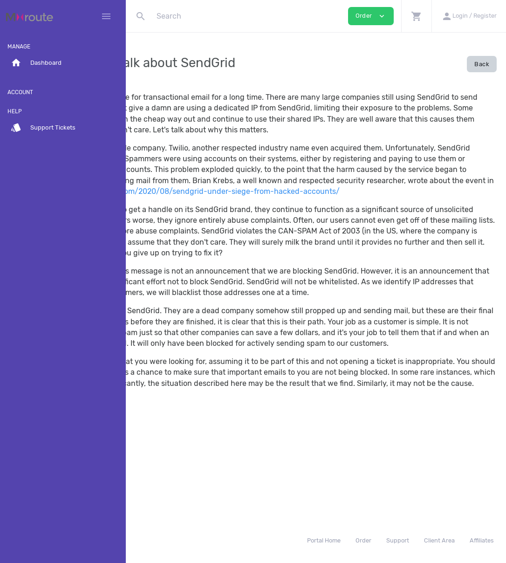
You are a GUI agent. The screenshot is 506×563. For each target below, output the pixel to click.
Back (481, 64)
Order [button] (371, 16)
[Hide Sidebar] (106, 16)
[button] (416, 16)
